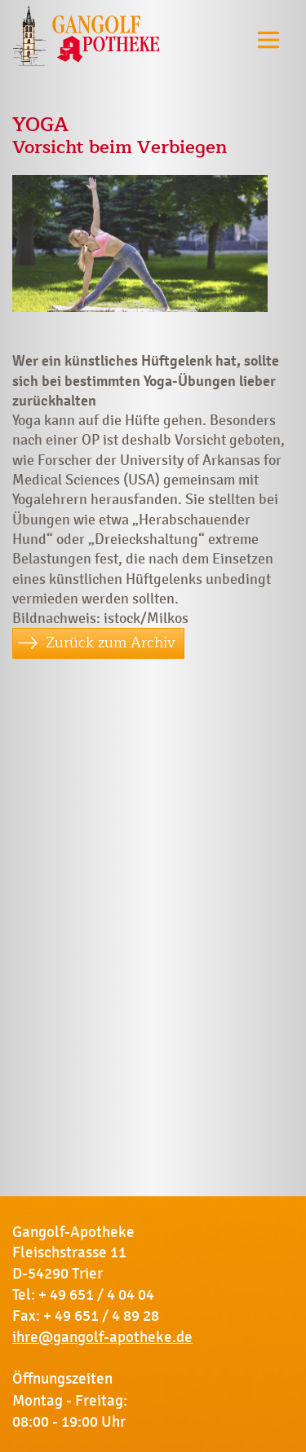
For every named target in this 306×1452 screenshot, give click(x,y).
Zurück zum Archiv (110, 642)
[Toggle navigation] (268, 39)
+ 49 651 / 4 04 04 (96, 1295)
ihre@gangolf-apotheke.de (102, 1337)
